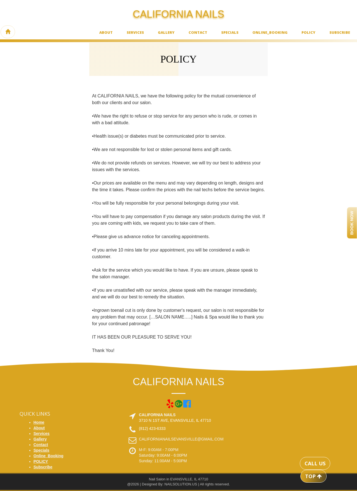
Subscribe (339, 32)
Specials (229, 32)
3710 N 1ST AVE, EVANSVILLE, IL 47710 (175, 420)
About (106, 32)
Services (135, 32)
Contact (198, 32)
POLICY (308, 32)
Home (38, 422)
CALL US (315, 463)
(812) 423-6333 (152, 428)
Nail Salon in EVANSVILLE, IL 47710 (178, 479)
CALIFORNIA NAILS (178, 14)
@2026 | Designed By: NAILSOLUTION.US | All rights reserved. (178, 484)
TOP (313, 476)
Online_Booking (270, 32)
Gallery (166, 32)
